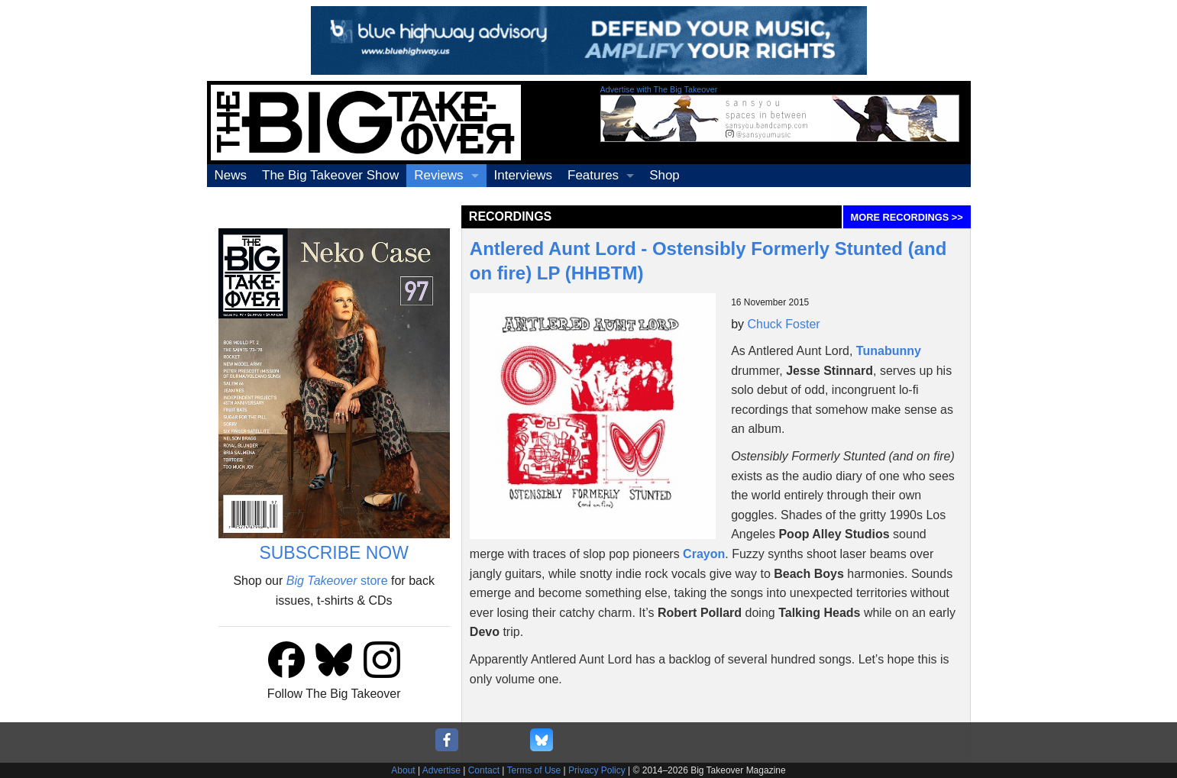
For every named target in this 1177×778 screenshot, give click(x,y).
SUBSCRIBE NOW (334, 553)
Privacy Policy (597, 770)
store (337, 580)
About (403, 770)
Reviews (438, 175)
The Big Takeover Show (330, 175)
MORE (907, 217)
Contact (484, 770)
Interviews (523, 175)
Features (593, 175)
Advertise (441, 770)
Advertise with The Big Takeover (659, 89)
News (231, 175)
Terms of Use (534, 770)
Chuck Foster (784, 324)
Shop (664, 175)
